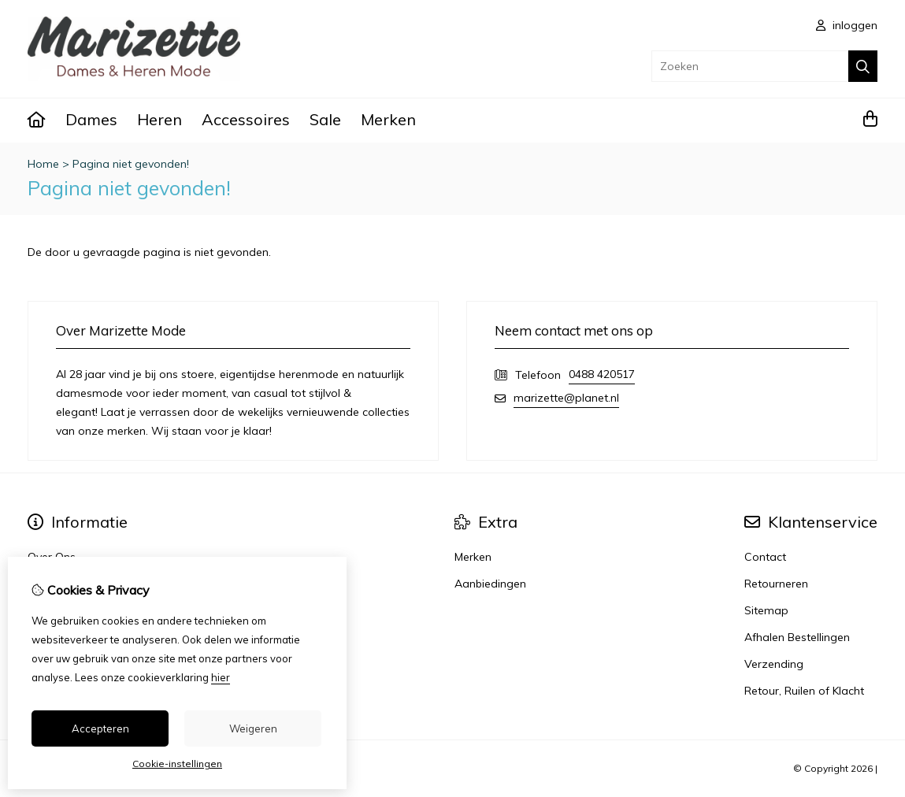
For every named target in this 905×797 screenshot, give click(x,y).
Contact (765, 557)
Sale (325, 119)
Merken (388, 119)
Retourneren (776, 583)
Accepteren (100, 728)
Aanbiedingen (490, 583)
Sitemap (766, 610)
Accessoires (246, 119)
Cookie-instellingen (177, 763)
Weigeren (253, 728)
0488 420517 (602, 374)
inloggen (846, 25)
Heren (159, 119)
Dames (91, 119)
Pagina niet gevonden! (130, 164)
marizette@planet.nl (566, 398)
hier (220, 677)
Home (43, 164)
